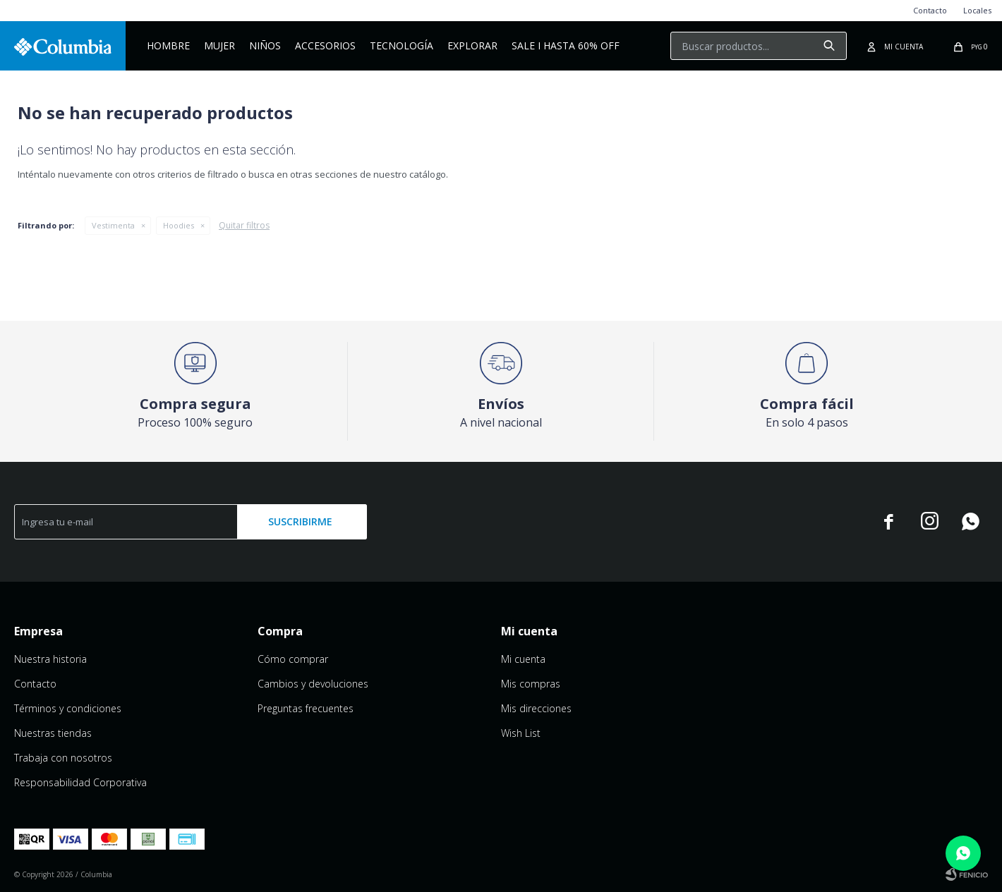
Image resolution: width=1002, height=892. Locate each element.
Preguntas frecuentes (306, 708)
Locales (977, 10)
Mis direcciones (536, 708)
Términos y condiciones (67, 708)
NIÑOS (265, 45)
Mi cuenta (523, 659)
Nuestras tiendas (53, 733)
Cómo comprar (293, 659)
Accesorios (325, 45)
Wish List (521, 733)
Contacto (930, 10)
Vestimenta (113, 225)
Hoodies (178, 225)
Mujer (219, 45)
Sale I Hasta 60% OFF (566, 45)
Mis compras (530, 683)
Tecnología (401, 45)
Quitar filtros (244, 225)
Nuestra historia (50, 659)
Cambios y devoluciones (313, 683)
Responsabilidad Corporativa (80, 782)
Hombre (168, 45)
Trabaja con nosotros (63, 757)
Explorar (472, 45)
